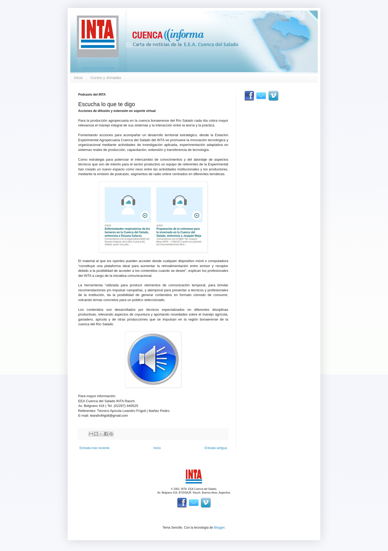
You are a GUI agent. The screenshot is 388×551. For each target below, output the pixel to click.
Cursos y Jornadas (106, 78)
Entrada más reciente (94, 448)
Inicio (78, 78)
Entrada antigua (216, 448)
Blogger (219, 527)
